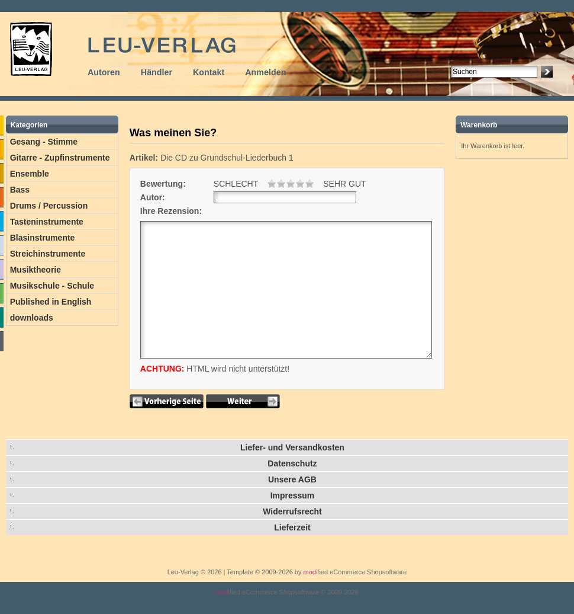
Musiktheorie (35, 269)
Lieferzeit (292, 527)
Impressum (292, 495)
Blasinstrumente (42, 237)
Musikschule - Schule (52, 285)
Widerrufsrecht (292, 511)
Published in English (51, 301)
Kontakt (208, 72)
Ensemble (29, 173)
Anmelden (265, 72)
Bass (20, 189)
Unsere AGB (292, 479)
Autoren (104, 72)
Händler (156, 72)
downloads (31, 317)
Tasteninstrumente (46, 221)
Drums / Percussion (49, 205)
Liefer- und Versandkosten (292, 447)
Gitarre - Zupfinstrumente (60, 157)
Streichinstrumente (48, 253)
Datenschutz (292, 463)
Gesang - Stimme (44, 141)
